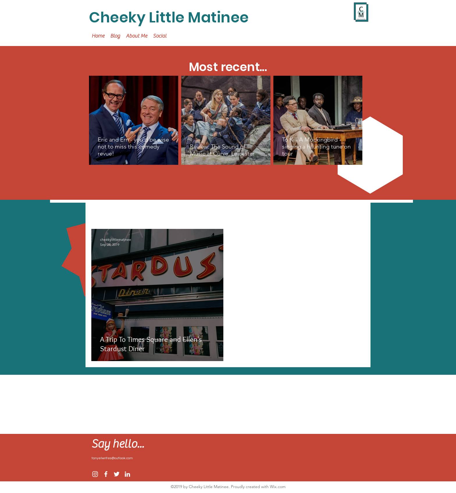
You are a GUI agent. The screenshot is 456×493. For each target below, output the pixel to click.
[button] (357, 212)
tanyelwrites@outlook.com (112, 458)
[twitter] (116, 474)
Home (158, 211)
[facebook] (106, 474)
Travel (131, 211)
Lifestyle (187, 211)
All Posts (101, 211)
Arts (213, 211)
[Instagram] (95, 474)
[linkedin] (127, 474)
